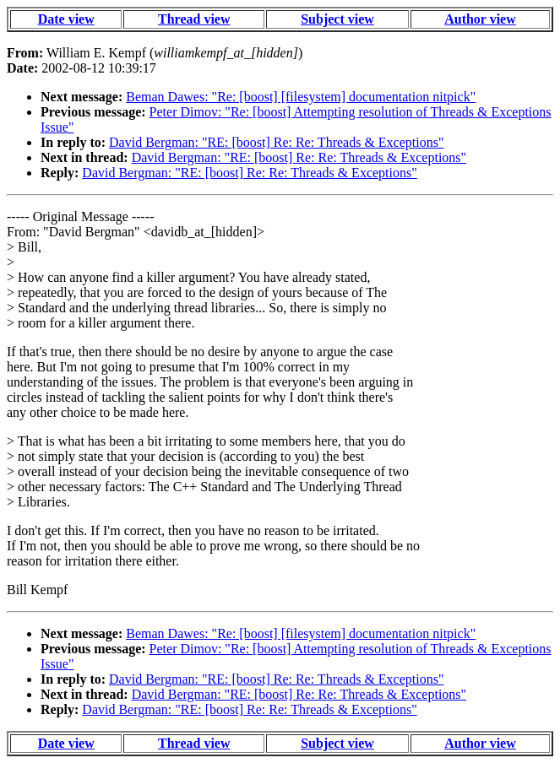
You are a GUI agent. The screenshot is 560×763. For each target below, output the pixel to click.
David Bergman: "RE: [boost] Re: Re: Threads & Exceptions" (276, 142)
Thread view (194, 19)
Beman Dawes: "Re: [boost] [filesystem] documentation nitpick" (301, 96)
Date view (66, 19)
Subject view (337, 19)
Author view (480, 19)
